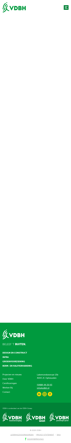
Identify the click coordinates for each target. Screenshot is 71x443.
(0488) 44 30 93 (44, 385)
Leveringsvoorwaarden (22, 435)
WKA (59, 435)
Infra (5, 357)
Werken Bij (7, 388)
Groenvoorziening (13, 361)
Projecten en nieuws (12, 375)
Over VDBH (7, 379)
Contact (6, 392)
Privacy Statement (45, 435)
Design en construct (14, 353)
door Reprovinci (35, 439)
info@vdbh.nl (43, 388)
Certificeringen (9, 383)
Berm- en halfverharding (17, 366)
